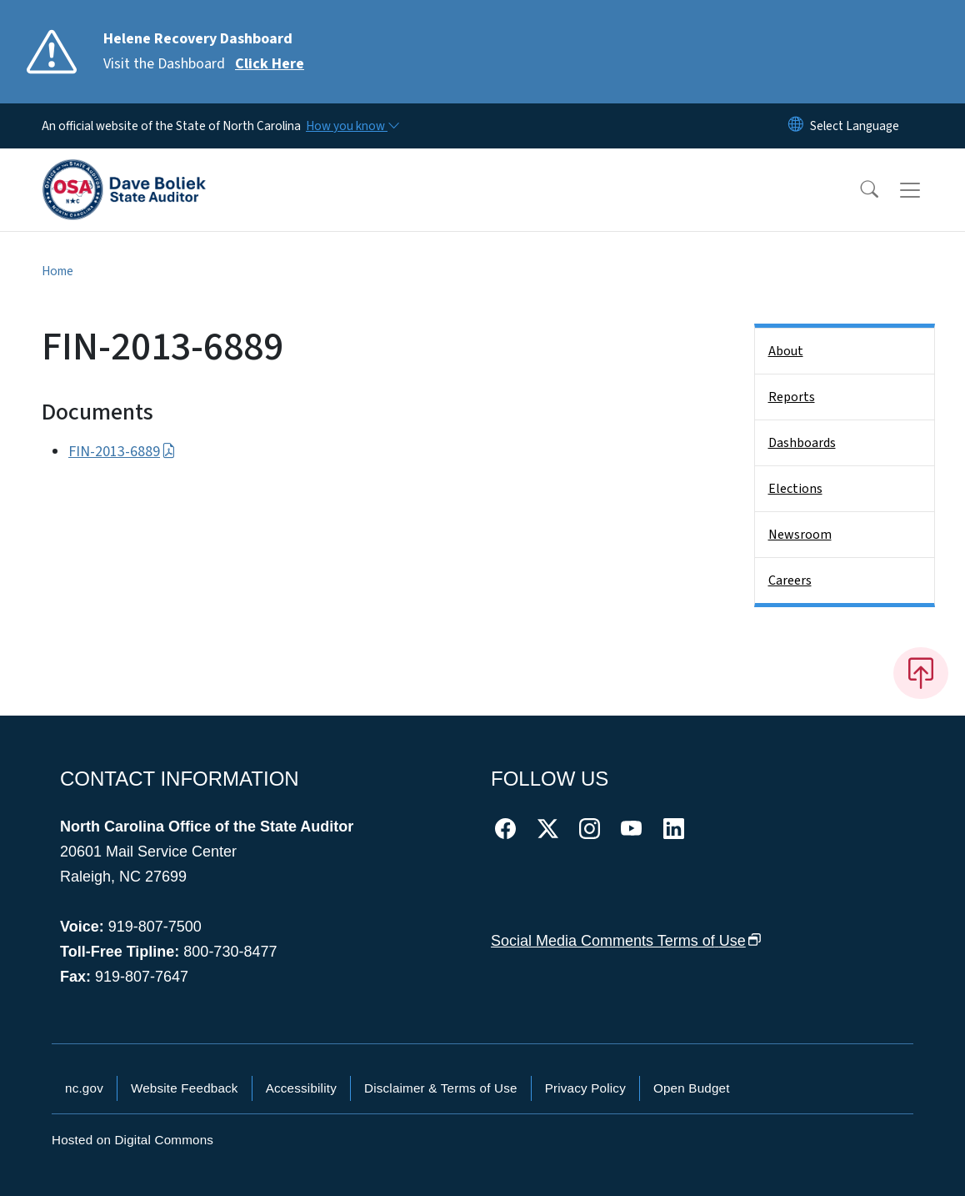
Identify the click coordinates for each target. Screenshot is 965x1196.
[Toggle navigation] (926, 190)
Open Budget (691, 1088)
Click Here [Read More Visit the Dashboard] (269, 63)
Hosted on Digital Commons (132, 1140)
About (785, 351)
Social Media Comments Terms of (626, 940)
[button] (858, 190)
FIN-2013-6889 (122, 451)
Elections (795, 489)
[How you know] (351, 125)
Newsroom (800, 534)
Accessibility (301, 1088)
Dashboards (802, 443)
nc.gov (84, 1088)
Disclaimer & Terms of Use (441, 1088)
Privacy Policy (585, 1088)
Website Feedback (184, 1088)
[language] (854, 125)
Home (57, 271)
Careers (790, 580)
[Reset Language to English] (795, 125)
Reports (791, 397)
